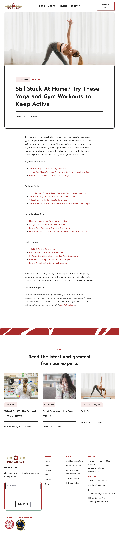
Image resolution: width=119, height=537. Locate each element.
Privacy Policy (72, 483)
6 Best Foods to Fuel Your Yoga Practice (47, 252)
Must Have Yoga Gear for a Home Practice (48, 221)
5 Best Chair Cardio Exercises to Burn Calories (49, 200)
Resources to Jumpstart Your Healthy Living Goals (51, 259)
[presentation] (22, 495)
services (62, 6)
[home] (13, 6)
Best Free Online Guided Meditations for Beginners (51, 175)
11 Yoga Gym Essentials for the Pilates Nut (47, 224)
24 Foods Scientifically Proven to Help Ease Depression (53, 256)
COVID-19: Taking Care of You (42, 249)
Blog (47, 484)
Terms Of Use (72, 478)
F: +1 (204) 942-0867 (97, 485)
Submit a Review (73, 465)
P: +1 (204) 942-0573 (97, 481)
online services (105, 6)
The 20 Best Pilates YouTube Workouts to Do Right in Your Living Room (60, 172)
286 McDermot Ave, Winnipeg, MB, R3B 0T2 (98, 500)
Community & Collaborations (73, 472)
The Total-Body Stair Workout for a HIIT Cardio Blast (52, 196)
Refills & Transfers (74, 461)
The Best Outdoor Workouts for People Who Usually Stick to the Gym (59, 203)
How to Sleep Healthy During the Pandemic (48, 263)
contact (75, 6)
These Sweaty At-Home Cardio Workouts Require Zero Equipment (58, 193)
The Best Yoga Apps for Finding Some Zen (47, 168)
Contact (48, 479)
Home (42, 6)
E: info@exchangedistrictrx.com (101, 492)
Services (48, 470)
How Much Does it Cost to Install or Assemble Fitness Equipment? (58, 231)
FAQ (47, 475)
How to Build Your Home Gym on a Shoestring (49, 228)
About (51, 6)
